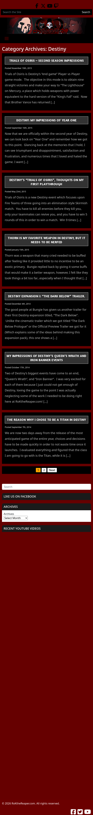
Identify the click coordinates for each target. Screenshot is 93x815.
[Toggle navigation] (6, 38)
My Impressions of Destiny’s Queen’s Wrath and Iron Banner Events (46, 358)
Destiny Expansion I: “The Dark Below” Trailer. (46, 296)
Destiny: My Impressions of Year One (46, 120)
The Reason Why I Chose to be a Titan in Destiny (46, 419)
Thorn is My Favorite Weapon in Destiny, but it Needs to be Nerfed (46, 240)
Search (86, 12)
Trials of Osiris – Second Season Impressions (46, 60)
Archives (9, 514)
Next (52, 470)
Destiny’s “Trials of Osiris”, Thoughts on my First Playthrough (46, 182)
